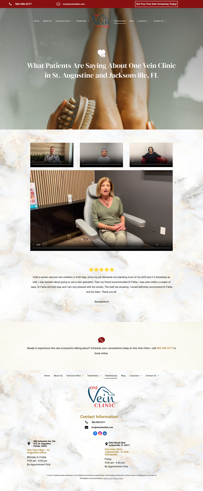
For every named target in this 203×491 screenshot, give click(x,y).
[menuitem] (36, 21)
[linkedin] (105, 433)
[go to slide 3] (101, 305)
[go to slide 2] (99, 305)
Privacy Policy (118, 478)
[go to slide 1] (97, 305)
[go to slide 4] (103, 305)
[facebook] (95, 433)
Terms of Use (107, 478)
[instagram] (100, 433)
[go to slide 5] (105, 305)
